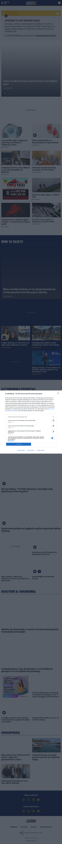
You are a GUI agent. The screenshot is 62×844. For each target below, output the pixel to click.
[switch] (52, 420)
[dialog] (31, 422)
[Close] (58, 393)
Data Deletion (21, 450)
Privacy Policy (40, 450)
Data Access (31, 450)
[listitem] (31, 417)
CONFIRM (18, 444)
